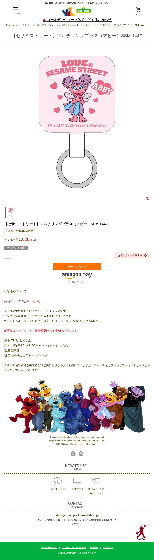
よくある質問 (58, 489)
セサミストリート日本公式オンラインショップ (40, 25)
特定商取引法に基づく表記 (74, 547)
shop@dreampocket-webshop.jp (77, 515)
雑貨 (70, 25)
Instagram (81, 453)
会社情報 (94, 547)
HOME (8, 25)
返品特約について (15, 291)
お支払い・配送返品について (96, 491)
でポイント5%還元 (95, 3)
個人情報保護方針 (49, 547)
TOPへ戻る (141, 532)
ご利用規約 (108, 547)
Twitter (73, 453)
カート (138, 14)
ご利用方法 (77, 489)
